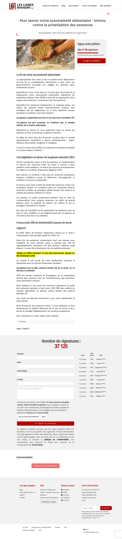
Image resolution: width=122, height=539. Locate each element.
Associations (74, 6)
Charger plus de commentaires (45, 466)
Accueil (25, 527)
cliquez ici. (96, 517)
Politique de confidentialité (37, 413)
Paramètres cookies (49, 502)
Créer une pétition (89, 6)
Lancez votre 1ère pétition (49, 497)
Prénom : (20, 354)
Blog (63, 6)
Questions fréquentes (48, 490)
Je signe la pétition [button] (91, 61)
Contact (22, 497)
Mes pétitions (105, 6)
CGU (65, 527)
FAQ (40, 530)
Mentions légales (29, 530)
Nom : (19, 362)
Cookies (57, 527)
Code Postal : (22, 371)
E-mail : (20, 379)
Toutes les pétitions (50, 6)
